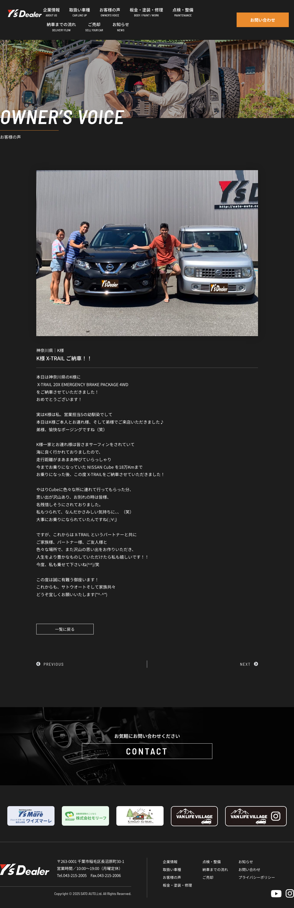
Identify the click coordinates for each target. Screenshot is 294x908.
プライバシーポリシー (256, 877)
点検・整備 (211, 861)
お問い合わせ (249, 869)
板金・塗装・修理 (177, 885)
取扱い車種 (172, 869)
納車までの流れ (215, 869)
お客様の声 (172, 877)
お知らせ (245, 861)
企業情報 (170, 861)
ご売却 (207, 877)
